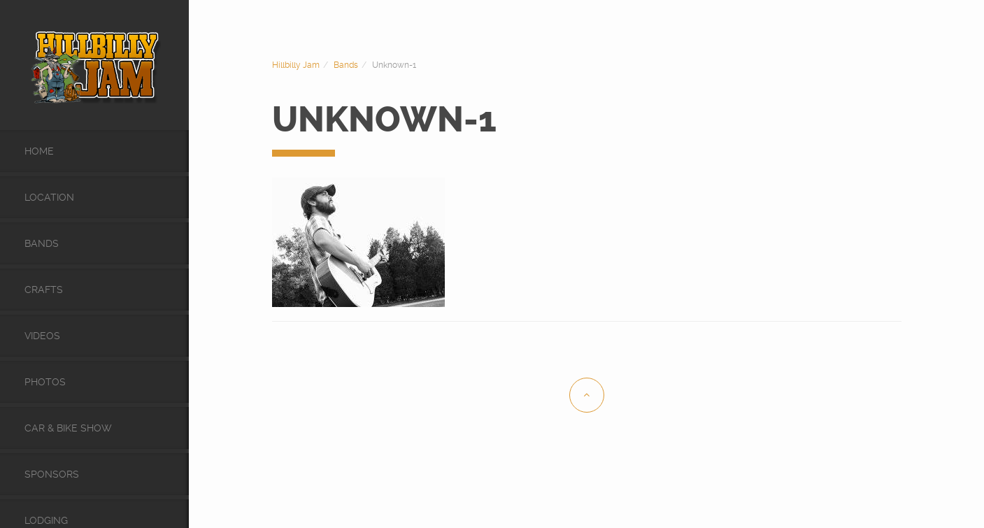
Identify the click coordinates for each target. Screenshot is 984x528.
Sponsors (51, 474)
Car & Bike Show (68, 428)
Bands (41, 243)
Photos (45, 381)
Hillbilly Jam (296, 65)
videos (42, 335)
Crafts (43, 289)
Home (39, 151)
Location (49, 197)
